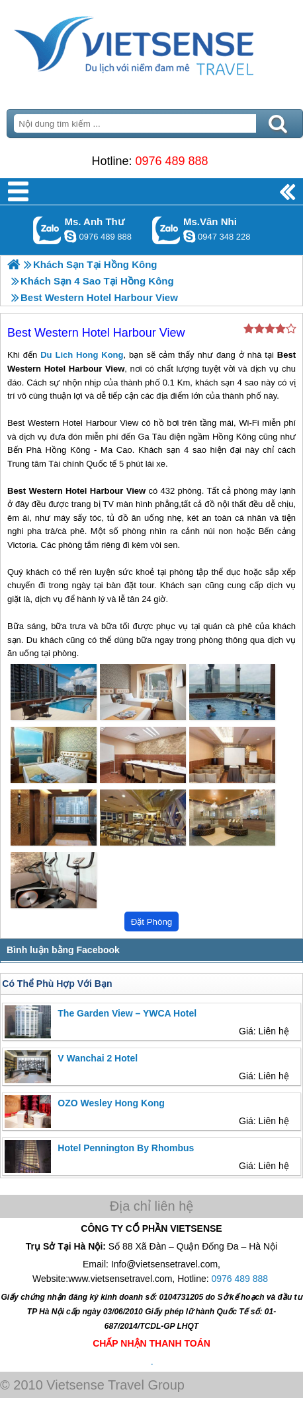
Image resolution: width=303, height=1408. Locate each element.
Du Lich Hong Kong (81, 355)
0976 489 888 (171, 161)
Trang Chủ (151, 43)
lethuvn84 (70, 236)
